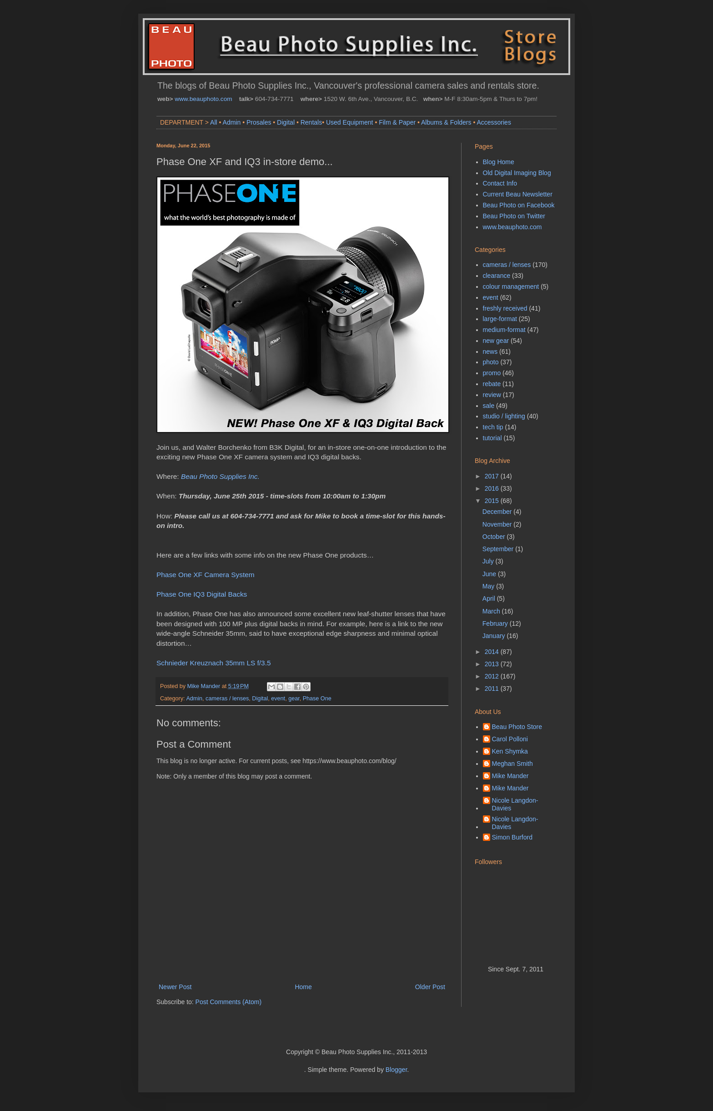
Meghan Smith (512, 763)
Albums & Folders (446, 122)
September (498, 549)
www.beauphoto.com (203, 99)
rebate (492, 383)
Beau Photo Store (517, 726)
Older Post (430, 986)
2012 (493, 676)
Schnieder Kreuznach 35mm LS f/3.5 (213, 663)
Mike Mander (510, 775)
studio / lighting (504, 416)
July (489, 561)
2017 (493, 476)
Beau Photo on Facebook (519, 205)
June (490, 574)
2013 (493, 664)
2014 (493, 651)
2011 (493, 688)
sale (489, 405)
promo (492, 373)
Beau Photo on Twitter (514, 216)
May (489, 586)
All (213, 122)
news (490, 351)
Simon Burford (512, 837)
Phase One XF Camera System (205, 574)
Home (303, 986)
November (497, 524)
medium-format (504, 329)
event (278, 698)
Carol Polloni (510, 739)
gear (294, 698)
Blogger (396, 1069)
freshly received (505, 308)
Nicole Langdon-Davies (515, 804)
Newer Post (175, 986)
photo (491, 362)
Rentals (311, 122)
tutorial (492, 438)
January (494, 635)
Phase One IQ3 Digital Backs (201, 594)
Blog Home (498, 162)
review (492, 394)
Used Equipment (349, 122)
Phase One (317, 698)
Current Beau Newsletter (517, 194)
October (494, 536)
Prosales (258, 122)
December (497, 511)
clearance (497, 275)
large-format (500, 318)
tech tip (493, 427)
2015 (493, 500)
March (492, 611)
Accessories (494, 122)
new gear (496, 340)
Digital (286, 122)
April (489, 598)
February (496, 623)
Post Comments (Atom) (228, 1001)
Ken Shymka (510, 751)
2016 (493, 488)
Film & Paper (397, 122)
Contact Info (500, 183)
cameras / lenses (227, 698)
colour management (511, 286)
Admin (232, 122)
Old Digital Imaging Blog (517, 172)
